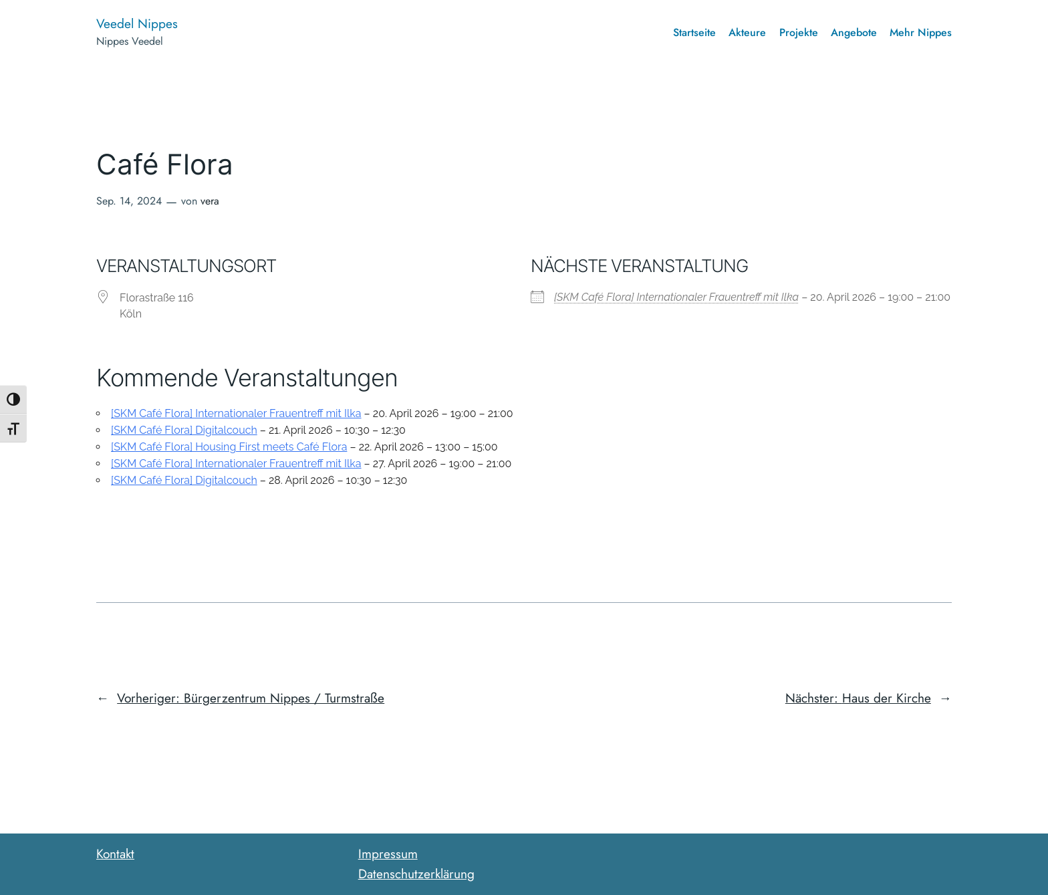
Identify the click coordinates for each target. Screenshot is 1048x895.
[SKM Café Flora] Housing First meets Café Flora (229, 446)
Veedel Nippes (137, 23)
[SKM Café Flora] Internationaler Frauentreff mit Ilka (676, 297)
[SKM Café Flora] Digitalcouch (184, 430)
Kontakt (115, 853)
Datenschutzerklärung (416, 873)
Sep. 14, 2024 (129, 201)
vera (210, 201)
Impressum (388, 853)
